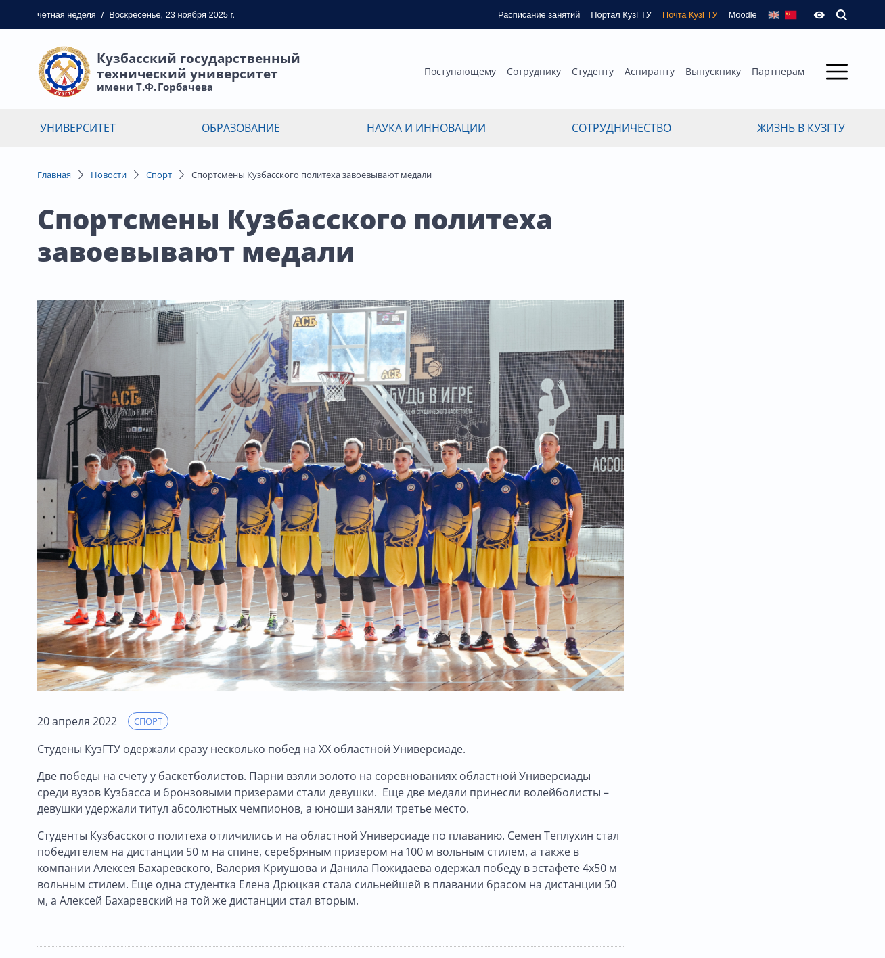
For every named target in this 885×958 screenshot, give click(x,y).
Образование (241, 127)
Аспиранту (650, 71)
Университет (78, 127)
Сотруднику (534, 71)
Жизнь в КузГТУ (801, 127)
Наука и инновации (426, 127)
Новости (109, 174)
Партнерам (778, 71)
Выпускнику (713, 71)
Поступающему (460, 71)
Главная (54, 174)
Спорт (159, 174)
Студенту (593, 71)
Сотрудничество (621, 127)
